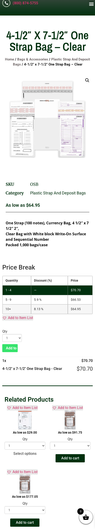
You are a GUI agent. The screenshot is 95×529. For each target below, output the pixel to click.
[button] (91, 4)
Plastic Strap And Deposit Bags (58, 193)
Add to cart (12, 348)
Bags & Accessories (32, 59)
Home (9, 59)
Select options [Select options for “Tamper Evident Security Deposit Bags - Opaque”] (25, 453)
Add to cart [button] (70, 458)
